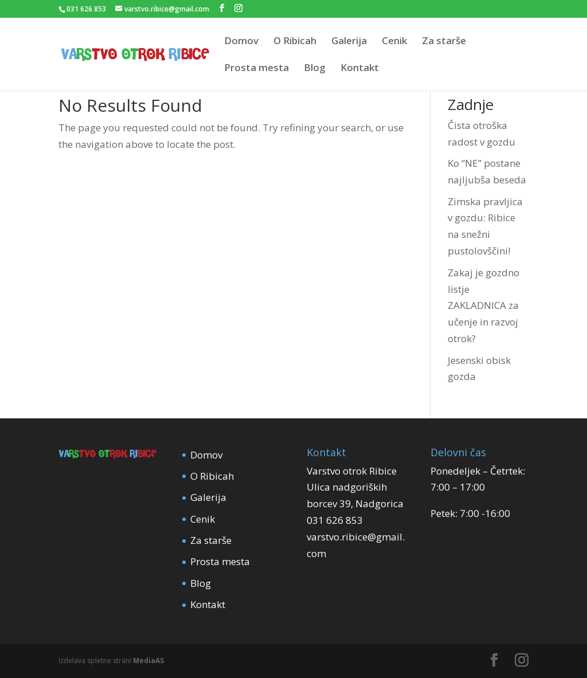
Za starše (444, 42)
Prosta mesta (256, 69)
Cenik (394, 42)
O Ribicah (294, 42)
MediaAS (148, 660)
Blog (315, 69)
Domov (241, 42)
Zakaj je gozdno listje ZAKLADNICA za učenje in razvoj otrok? (483, 306)
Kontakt (360, 69)
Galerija (349, 42)
